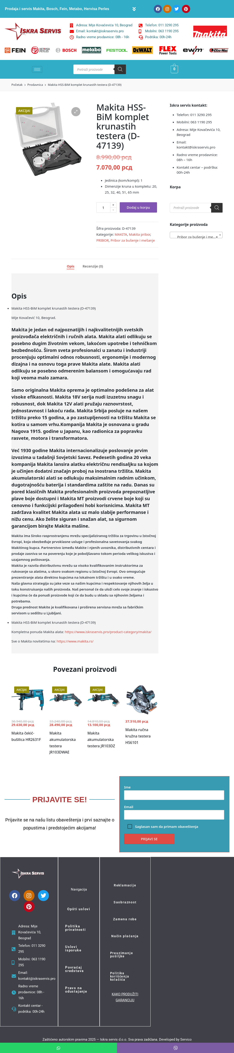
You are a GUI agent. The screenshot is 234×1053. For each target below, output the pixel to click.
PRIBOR (102, 240)
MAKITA (121, 234)
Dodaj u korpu (138, 207)
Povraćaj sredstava (74, 969)
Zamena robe (125, 919)
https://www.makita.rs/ (74, 641)
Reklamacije (125, 885)
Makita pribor (139, 234)
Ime (174, 791)
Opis (70, 266)
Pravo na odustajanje (76, 990)
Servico (186, 1039)
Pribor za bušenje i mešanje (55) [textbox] (197, 237)
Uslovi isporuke (73, 948)
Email (174, 811)
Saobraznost (125, 902)
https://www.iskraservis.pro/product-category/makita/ (108, 631)
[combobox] (196, 235)
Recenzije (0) (93, 266)
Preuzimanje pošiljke (121, 954)
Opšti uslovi (78, 909)
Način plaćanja (125, 936)
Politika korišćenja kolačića (119, 976)
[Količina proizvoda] (103, 207)
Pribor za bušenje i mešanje (133, 240)
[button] (134, 9)
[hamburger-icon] (37, 69)
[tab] (70, 266)
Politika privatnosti (75, 928)
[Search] (120, 69)
